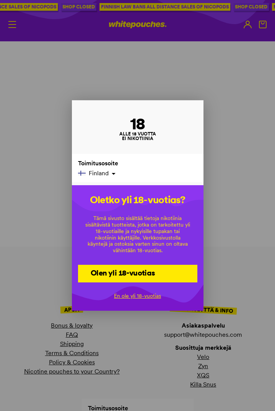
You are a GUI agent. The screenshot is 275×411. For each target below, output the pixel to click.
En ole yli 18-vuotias (137, 295)
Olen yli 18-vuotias (123, 273)
